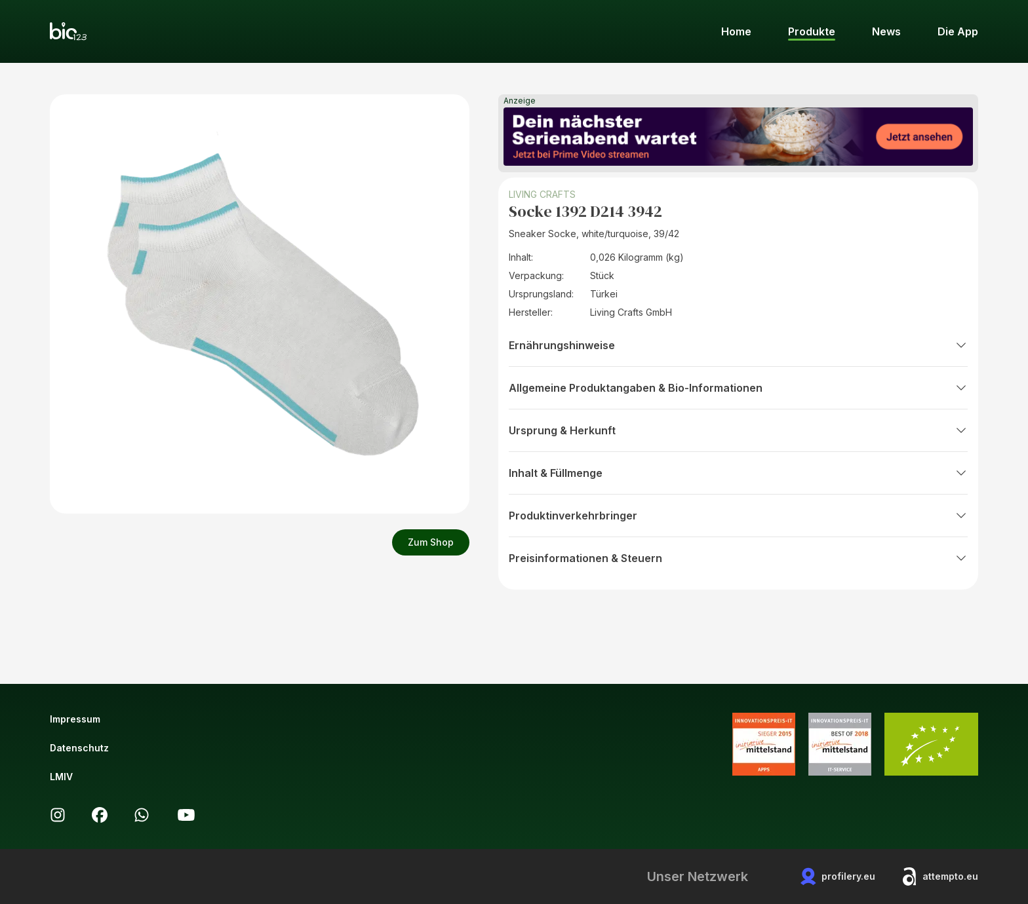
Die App (958, 31)
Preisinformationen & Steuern (738, 558)
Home (736, 31)
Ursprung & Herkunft (738, 430)
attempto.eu (939, 876)
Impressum (75, 719)
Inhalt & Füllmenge (738, 473)
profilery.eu (838, 876)
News (886, 31)
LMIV (61, 776)
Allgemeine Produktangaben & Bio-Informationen (738, 387)
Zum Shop (431, 542)
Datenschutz (79, 747)
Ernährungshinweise (738, 345)
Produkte (811, 31)
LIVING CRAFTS (542, 194)
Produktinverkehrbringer (738, 515)
